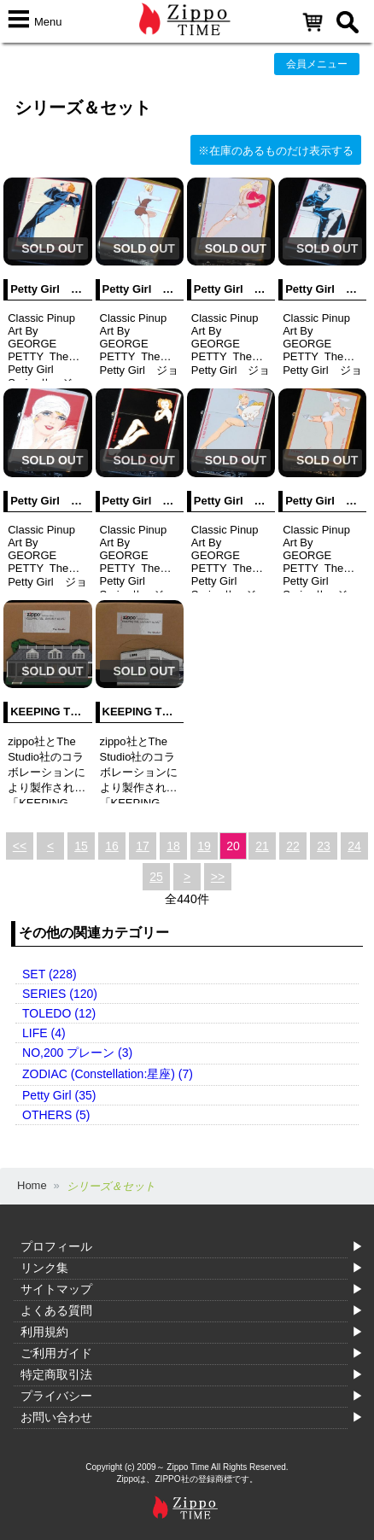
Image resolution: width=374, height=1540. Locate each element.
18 (173, 846)
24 (354, 846)
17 (142, 846)
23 (323, 846)
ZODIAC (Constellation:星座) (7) (107, 1074)
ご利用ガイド (56, 1353)
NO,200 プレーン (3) (77, 1052)
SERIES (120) (59, 993)
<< (19, 846)
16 (112, 846)
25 (156, 877)
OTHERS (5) (56, 1115)
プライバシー (56, 1396)
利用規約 (44, 1332)
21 (262, 846)
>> (218, 877)
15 (81, 846)
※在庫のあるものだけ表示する (276, 150)
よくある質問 (56, 1310)
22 (293, 846)
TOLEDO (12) (59, 1013)
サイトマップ (56, 1289)
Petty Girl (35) (59, 1095)
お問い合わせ (56, 1417)
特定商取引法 (56, 1374)
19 (204, 846)
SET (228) (49, 974)
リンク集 (44, 1268)
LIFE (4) (44, 1033)
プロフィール (56, 1246)
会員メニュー (317, 64)
